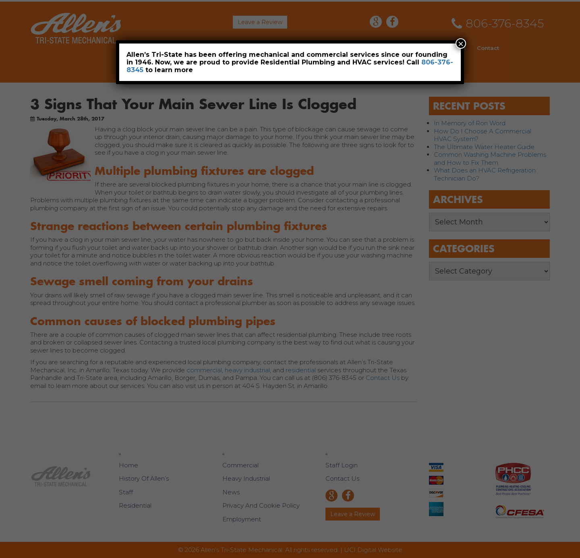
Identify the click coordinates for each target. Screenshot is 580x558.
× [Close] (461, 43)
